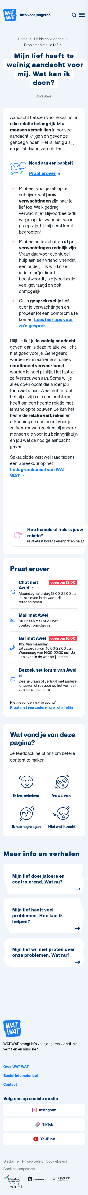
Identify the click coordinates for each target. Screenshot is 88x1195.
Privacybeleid (33, 1161)
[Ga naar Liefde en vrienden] (49, 39)
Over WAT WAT (16, 1067)
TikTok (44, 1124)
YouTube (44, 1139)
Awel (48, 96)
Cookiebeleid (56, 1161)
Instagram (44, 1110)
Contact (10, 1084)
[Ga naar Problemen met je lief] (41, 45)
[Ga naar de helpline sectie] (51, 173)
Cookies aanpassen (19, 1169)
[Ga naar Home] (22, 39)
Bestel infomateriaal (20, 1076)
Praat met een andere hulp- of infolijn (41, 707)
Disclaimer (11, 1161)
